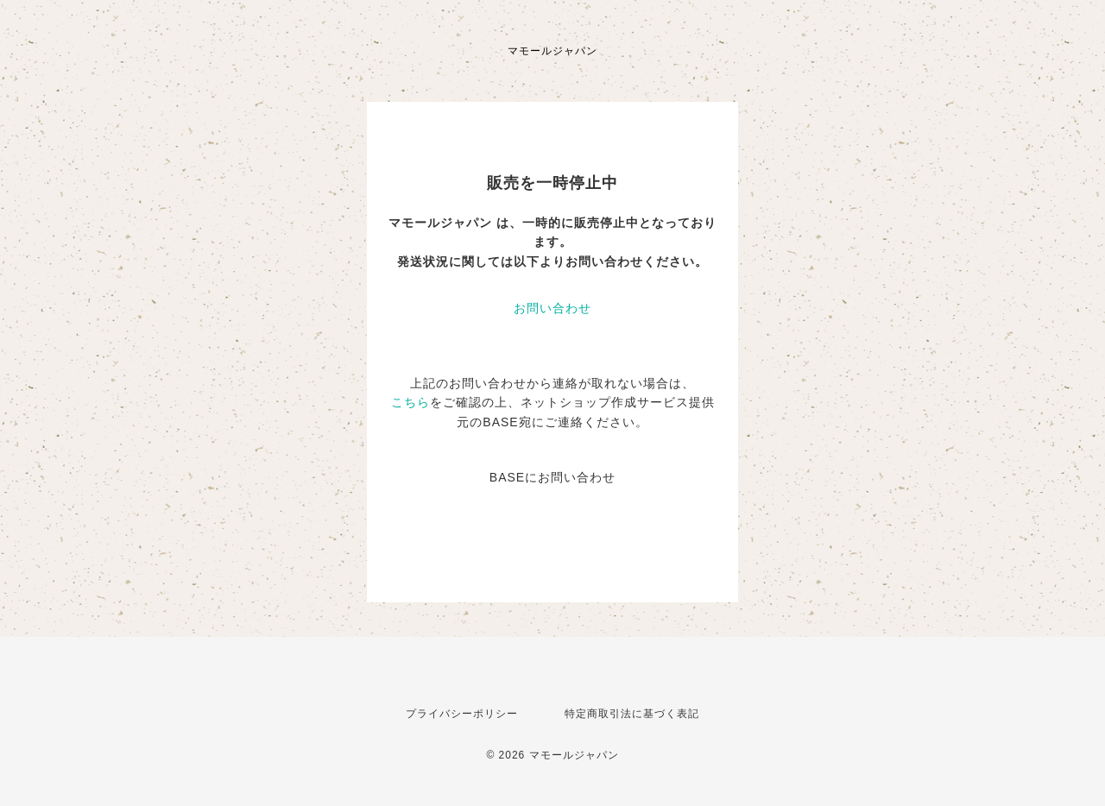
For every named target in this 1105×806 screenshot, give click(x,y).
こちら (410, 402)
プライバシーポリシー (462, 714)
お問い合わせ (552, 308)
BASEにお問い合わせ (552, 477)
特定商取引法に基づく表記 (632, 714)
